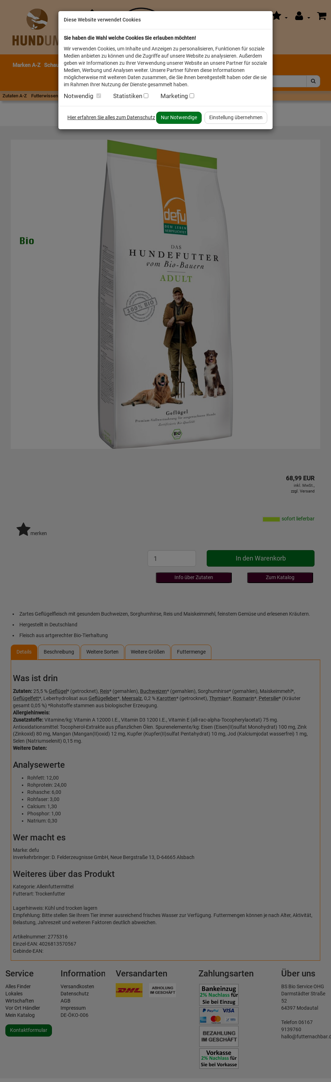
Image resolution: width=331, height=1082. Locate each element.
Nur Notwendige (179, 117)
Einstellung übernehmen (236, 117)
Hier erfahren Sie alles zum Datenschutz (111, 117)
